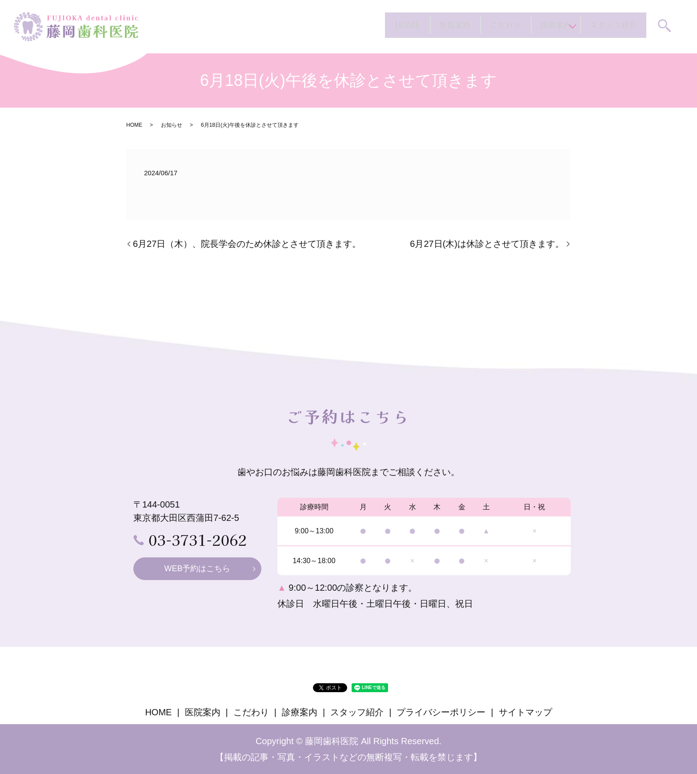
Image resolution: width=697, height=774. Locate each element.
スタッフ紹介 (597, 26)
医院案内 (356, 26)
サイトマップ (525, 712)
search (664, 27)
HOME (283, 26)
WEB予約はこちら (197, 568)
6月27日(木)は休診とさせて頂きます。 (487, 244)
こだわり (434, 26)
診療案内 (512, 26)
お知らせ (171, 125)
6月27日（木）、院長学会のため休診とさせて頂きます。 (247, 244)
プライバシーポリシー (441, 712)
